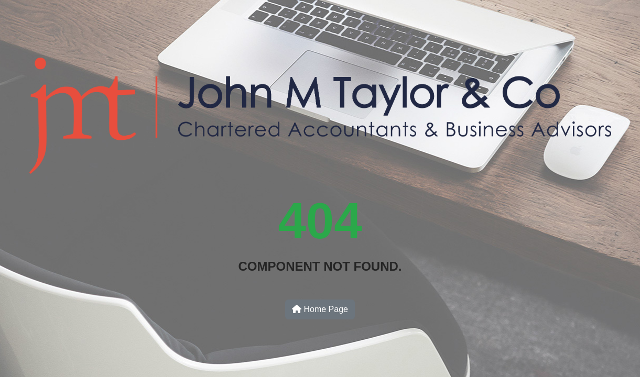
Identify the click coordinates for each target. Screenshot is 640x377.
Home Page (320, 309)
